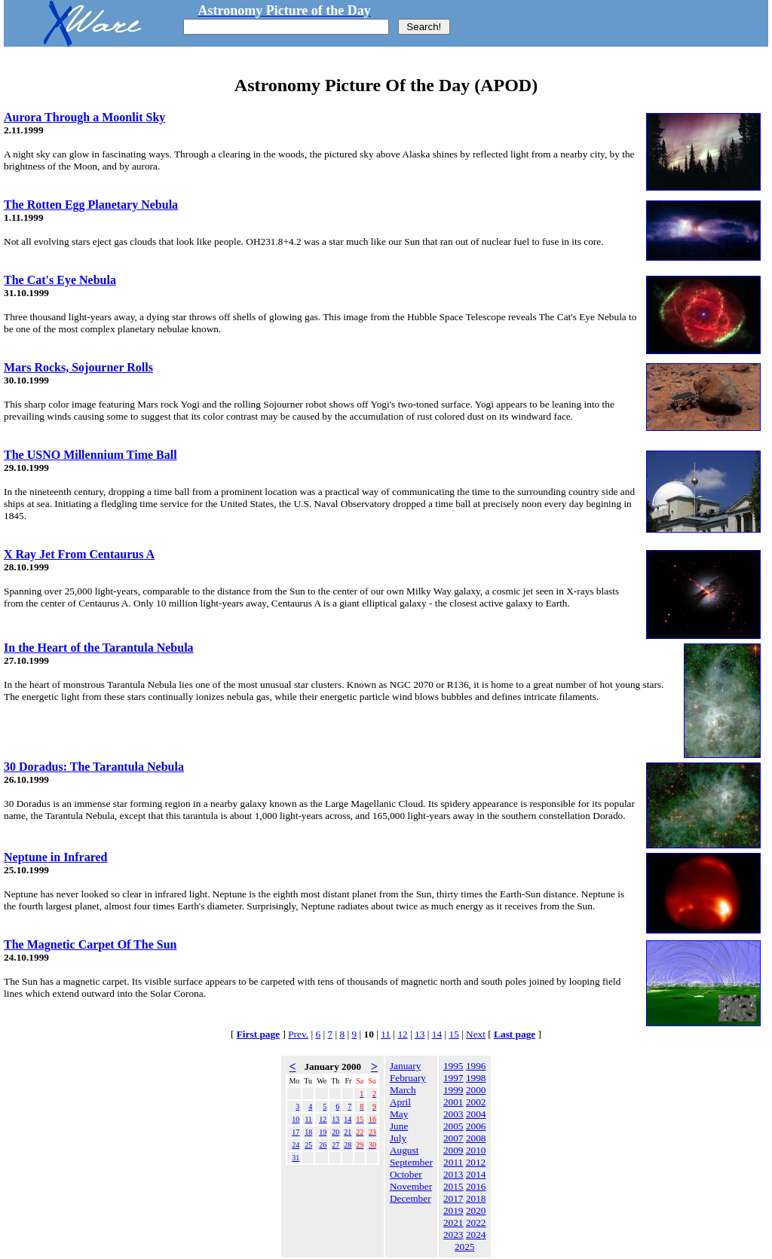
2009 (453, 1150)
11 (386, 1034)
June (399, 1126)
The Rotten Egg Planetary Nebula (91, 204)
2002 (476, 1102)
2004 (476, 1114)
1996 (476, 1065)
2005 (453, 1126)
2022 (476, 1222)
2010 (476, 1150)
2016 (476, 1186)
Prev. (298, 1034)
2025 (465, 1246)
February (408, 1077)
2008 (476, 1138)
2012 (476, 1162)
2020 (476, 1210)
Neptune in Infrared (56, 857)
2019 (453, 1210)
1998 (476, 1077)
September (411, 1162)
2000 (476, 1090)
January (405, 1065)
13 (419, 1034)
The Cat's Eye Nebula (60, 279)
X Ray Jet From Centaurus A (79, 554)
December (410, 1198)
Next (476, 1034)
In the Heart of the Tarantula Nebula (99, 647)
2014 (476, 1174)
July (398, 1138)
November (411, 1186)
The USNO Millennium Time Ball (90, 454)
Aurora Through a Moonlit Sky (84, 117)
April (400, 1102)
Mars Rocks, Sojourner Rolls (78, 367)
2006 (476, 1126)
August (404, 1150)
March (403, 1090)
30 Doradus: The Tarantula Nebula (94, 766)
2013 (453, 1174)
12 (402, 1034)
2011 (453, 1162)
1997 (453, 1077)
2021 (453, 1222)
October (406, 1174)
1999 (453, 1090)
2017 (453, 1198)
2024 (476, 1234)
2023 (453, 1234)
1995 (453, 1065)
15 (453, 1034)
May (399, 1114)
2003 (453, 1114)
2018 (476, 1198)
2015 (453, 1186)
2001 (453, 1102)
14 (437, 1034)
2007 (453, 1138)
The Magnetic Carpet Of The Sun (90, 944)
